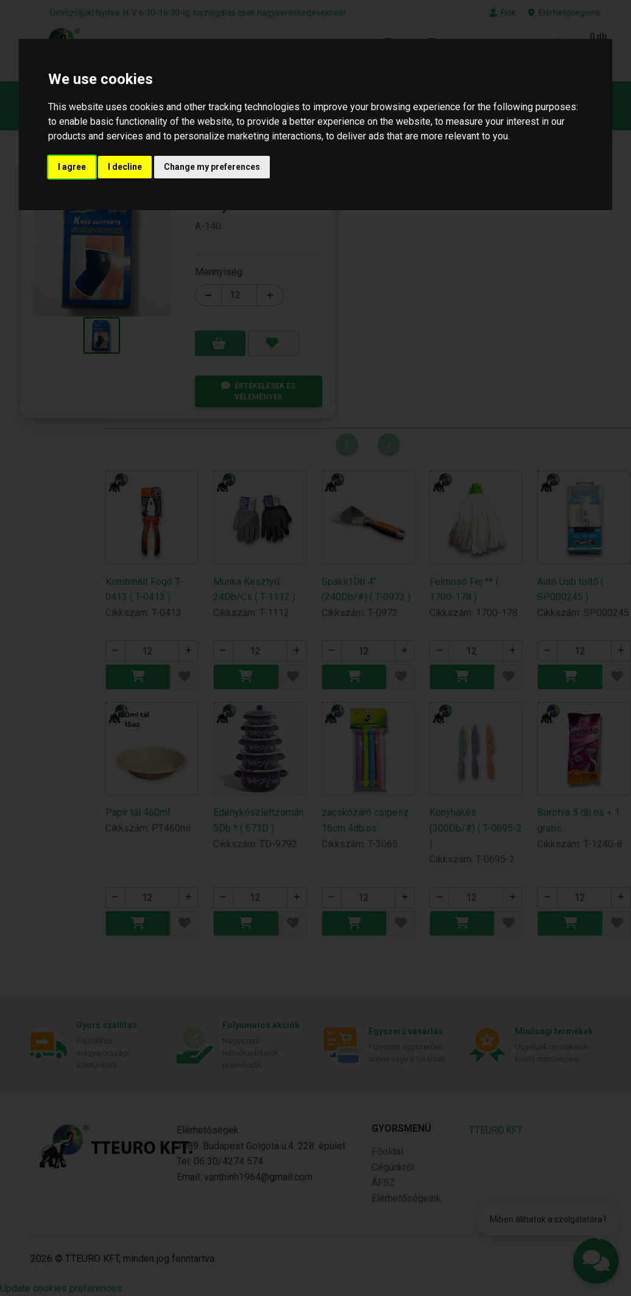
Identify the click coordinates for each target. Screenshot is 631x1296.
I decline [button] (125, 167)
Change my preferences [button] (212, 167)
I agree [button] (72, 167)
